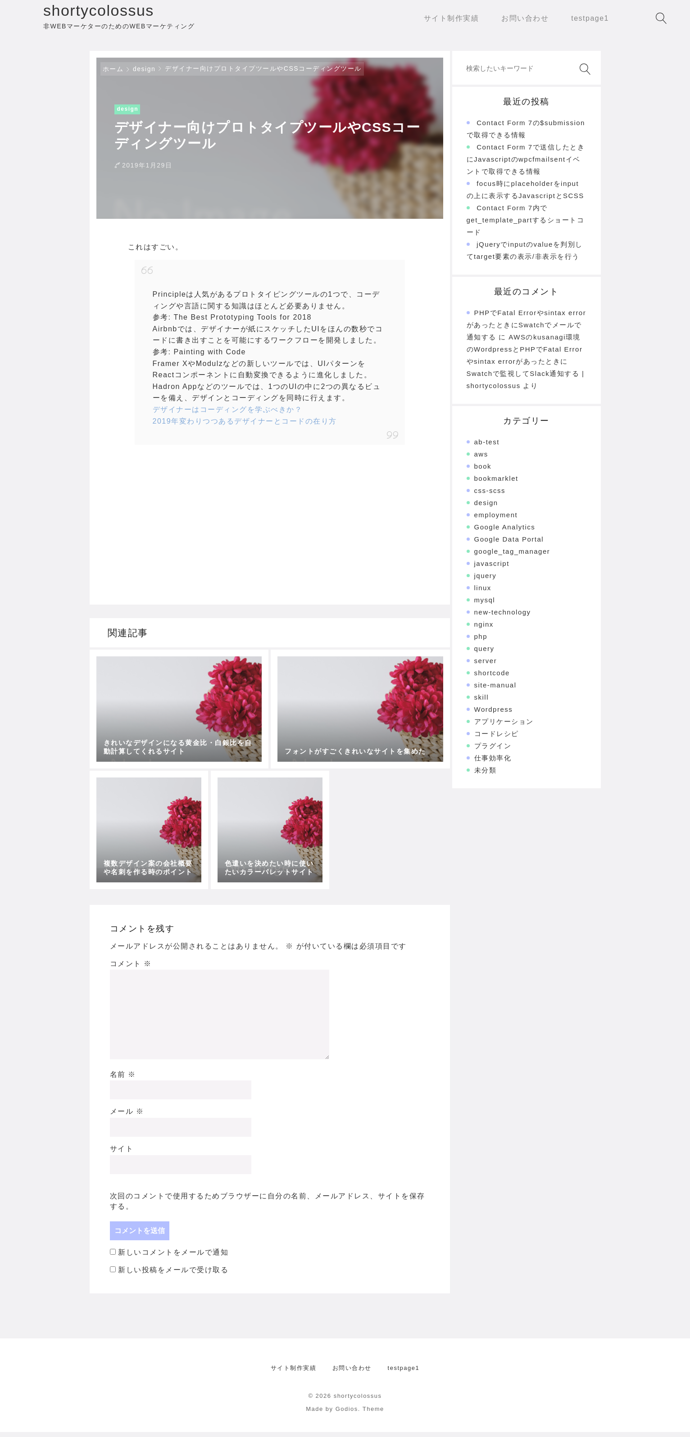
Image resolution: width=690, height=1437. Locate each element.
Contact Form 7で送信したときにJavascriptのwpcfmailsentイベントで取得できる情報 (526, 165)
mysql (484, 605)
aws (481, 459)
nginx (484, 629)
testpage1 (404, 1373)
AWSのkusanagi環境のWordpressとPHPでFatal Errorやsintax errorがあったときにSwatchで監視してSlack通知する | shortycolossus (526, 367)
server (485, 666)
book (483, 471)
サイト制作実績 (294, 1373)
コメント (131, 968)
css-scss (490, 496)
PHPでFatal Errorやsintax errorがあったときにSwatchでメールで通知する (526, 330)
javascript (491, 569)
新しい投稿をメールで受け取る (173, 1275)
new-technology (502, 617)
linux (482, 593)
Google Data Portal (509, 544)
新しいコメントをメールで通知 (173, 1257)
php (481, 642)
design (144, 74)
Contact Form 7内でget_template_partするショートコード (526, 225)
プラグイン (493, 751)
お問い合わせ (352, 1373)
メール (127, 1117)
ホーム (113, 74)
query (484, 654)
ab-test (486, 447)
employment (496, 520)
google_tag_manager (512, 556)
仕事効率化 (493, 763)
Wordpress (493, 714)
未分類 (485, 775)
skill (481, 702)
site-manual (495, 690)
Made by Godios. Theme (345, 1414)
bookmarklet (496, 484)
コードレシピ (496, 739)
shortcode (492, 678)
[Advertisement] (199, 524)
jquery (485, 581)
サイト (122, 1154)
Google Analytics (505, 532)
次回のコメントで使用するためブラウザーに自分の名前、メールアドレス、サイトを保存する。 (267, 1206)
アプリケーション (504, 727)
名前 (123, 1079)
